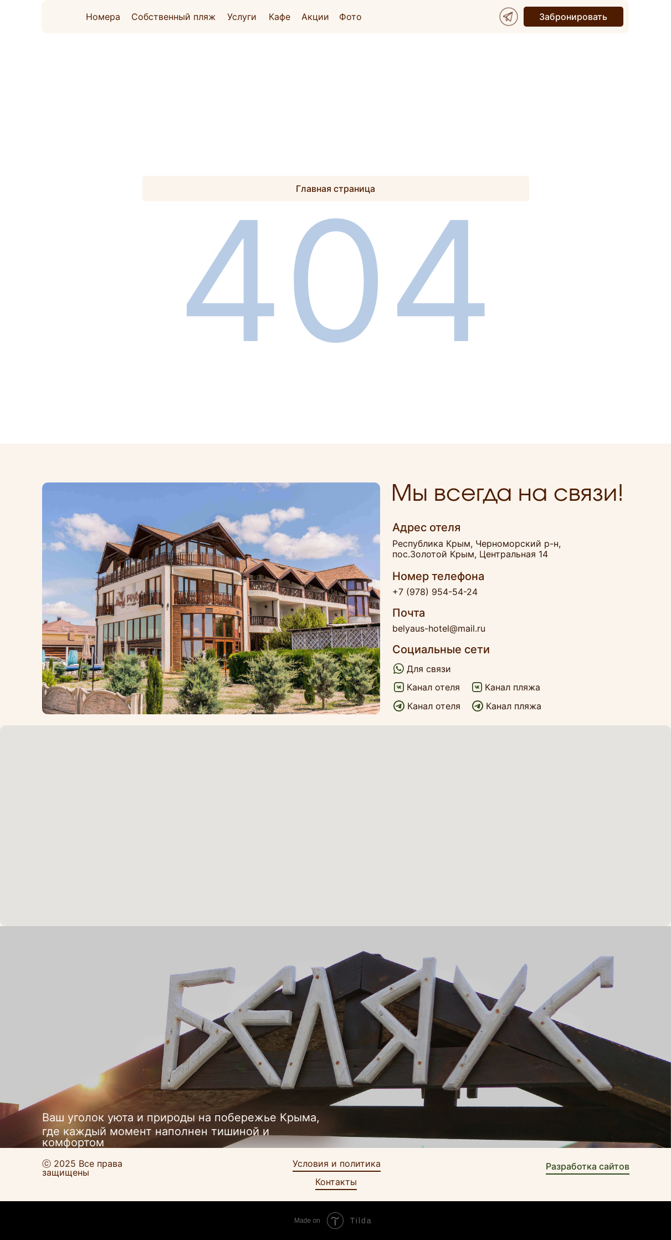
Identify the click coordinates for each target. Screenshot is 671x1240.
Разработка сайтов (587, 1166)
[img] (508, 16)
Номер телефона (438, 576)
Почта (408, 612)
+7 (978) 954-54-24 (435, 591)
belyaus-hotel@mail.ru (438, 628)
